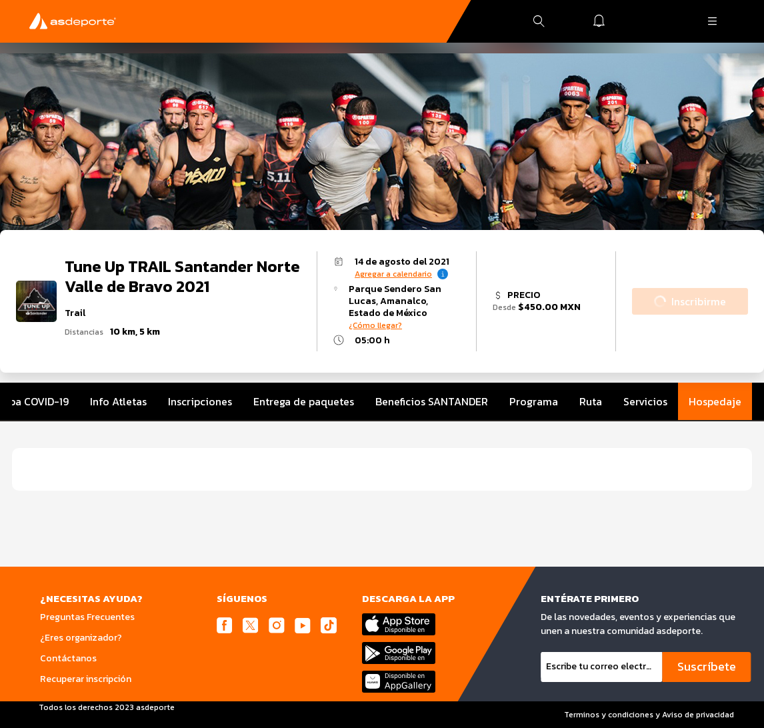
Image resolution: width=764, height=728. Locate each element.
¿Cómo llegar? (375, 325)
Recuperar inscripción (85, 679)
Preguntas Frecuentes (87, 617)
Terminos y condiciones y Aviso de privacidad (649, 715)
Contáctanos (68, 658)
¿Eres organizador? (81, 638)
